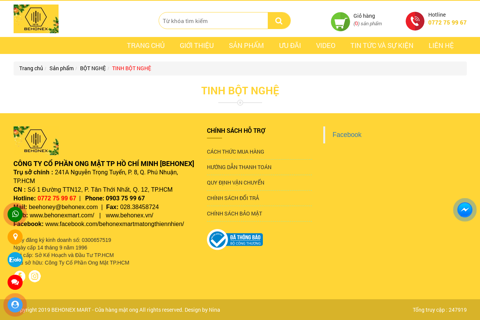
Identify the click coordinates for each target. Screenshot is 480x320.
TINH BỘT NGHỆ (131, 68)
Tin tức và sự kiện (382, 45)
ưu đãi (290, 45)
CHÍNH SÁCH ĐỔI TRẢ (233, 198)
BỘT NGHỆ (93, 68)
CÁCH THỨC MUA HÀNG (235, 151)
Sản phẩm (246, 45)
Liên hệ (441, 45)
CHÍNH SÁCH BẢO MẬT (234, 213)
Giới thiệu (197, 45)
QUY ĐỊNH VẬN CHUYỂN (235, 182)
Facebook (347, 134)
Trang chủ (146, 45)
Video (325, 45)
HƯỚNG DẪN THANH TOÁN (239, 167)
